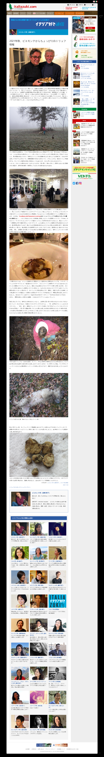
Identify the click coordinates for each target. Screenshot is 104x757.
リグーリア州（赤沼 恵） (36, 705)
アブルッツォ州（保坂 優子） (37, 609)
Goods (82, 116)
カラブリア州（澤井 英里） (37, 585)
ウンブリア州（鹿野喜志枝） (18, 633)
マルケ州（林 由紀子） (17, 561)
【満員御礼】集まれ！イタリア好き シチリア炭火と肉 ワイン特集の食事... (88, 142)
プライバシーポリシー (50, 749)
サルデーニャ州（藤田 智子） (56, 585)
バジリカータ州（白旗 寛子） (19, 585)
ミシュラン (24, 487)
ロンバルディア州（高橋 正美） (38, 537)
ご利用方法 (33, 749)
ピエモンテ (17, 487)
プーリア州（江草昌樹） (55, 681)
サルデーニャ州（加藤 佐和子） (19, 657)
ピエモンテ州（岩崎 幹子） (54, 482)
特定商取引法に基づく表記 (73, 749)
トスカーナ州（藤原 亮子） (37, 657)
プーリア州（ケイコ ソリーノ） (38, 681)
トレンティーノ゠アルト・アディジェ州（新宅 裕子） (20, 682)
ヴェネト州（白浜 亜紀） (55, 729)
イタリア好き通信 (64, 482)
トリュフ (11, 487)
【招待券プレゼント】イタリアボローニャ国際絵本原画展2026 (88, 125)
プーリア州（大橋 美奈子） (56, 561)
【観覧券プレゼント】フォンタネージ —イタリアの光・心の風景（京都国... (88, 150)
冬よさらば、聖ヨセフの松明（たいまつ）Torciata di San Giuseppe (88, 83)
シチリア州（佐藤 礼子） (17, 609)
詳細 (90, 30)
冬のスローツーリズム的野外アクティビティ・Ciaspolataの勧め (87, 74)
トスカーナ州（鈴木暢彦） (56, 657)
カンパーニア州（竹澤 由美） (56, 633)
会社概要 (28, 749)
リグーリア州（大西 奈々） (18, 705)
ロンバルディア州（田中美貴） (38, 729)
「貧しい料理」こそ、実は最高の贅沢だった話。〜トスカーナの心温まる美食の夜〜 (87, 101)
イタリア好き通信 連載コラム (39, 23)
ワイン (29, 487)
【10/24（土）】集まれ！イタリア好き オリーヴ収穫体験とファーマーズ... (88, 159)
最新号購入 (90, 28)
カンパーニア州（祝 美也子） (37, 561)
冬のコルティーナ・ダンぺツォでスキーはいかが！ (87, 92)
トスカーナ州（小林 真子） (56, 537)
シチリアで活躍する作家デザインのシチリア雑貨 (87, 113)
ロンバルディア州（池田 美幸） (19, 729)
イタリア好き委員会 (54, 609)
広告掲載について (61, 749)
